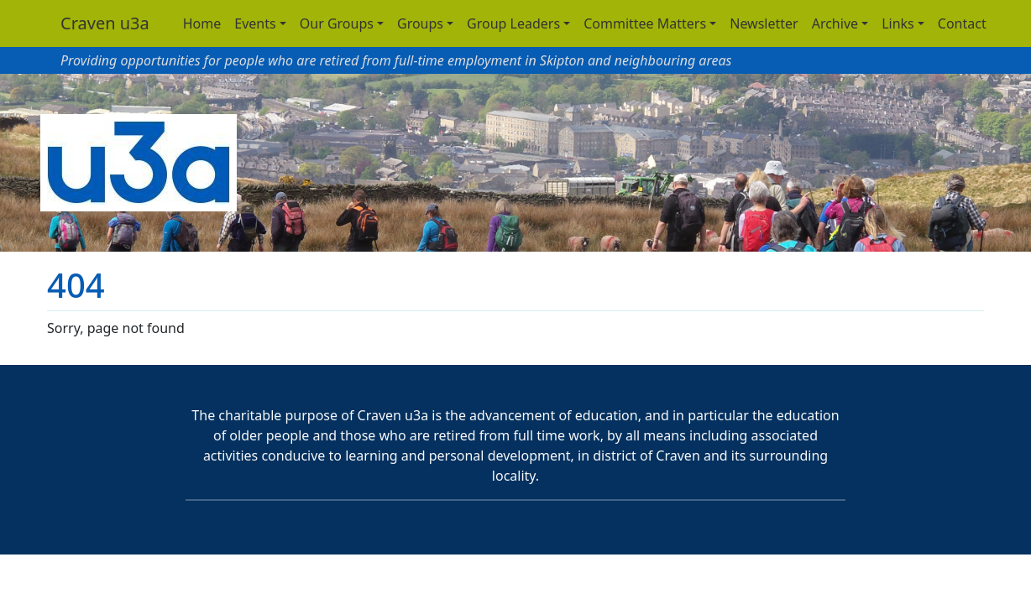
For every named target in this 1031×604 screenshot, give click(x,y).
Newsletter (764, 23)
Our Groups (337, 23)
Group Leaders (513, 23)
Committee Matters (645, 23)
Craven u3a (104, 23)
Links (898, 23)
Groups (420, 23)
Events (254, 23)
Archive (835, 23)
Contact (962, 23)
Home (202, 23)
